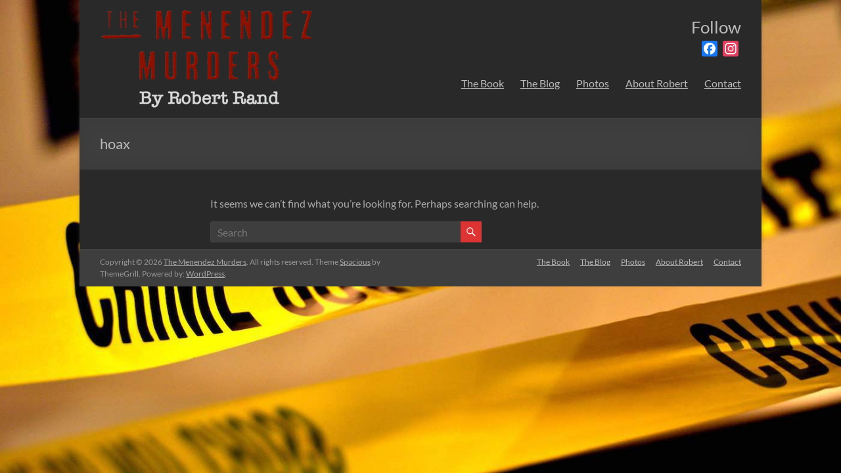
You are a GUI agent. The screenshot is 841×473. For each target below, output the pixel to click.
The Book (482, 83)
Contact (722, 83)
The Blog (540, 83)
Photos (592, 83)
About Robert (656, 83)
